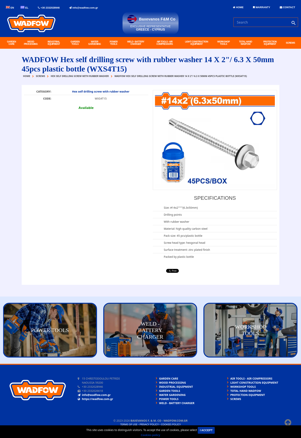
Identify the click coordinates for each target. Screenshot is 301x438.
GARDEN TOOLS (74, 42)
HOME (238, 7)
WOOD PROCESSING (30, 42)
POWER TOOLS (114, 42)
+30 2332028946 (49, 7)
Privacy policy (149, 424)
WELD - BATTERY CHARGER (135, 42)
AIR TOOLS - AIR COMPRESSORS (164, 42)
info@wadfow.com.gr (83, 7)
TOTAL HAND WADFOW (245, 42)
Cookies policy (171, 424)
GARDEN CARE (11, 42)
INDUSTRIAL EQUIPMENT (54, 42)
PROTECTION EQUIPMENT (270, 42)
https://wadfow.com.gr (95, 399)
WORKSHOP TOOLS (223, 42)
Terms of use (128, 424)
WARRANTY (261, 7)
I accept (206, 430)
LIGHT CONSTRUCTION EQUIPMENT (196, 42)
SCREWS (290, 43)
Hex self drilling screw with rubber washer (100, 91)
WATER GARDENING (94, 42)
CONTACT (287, 7)
